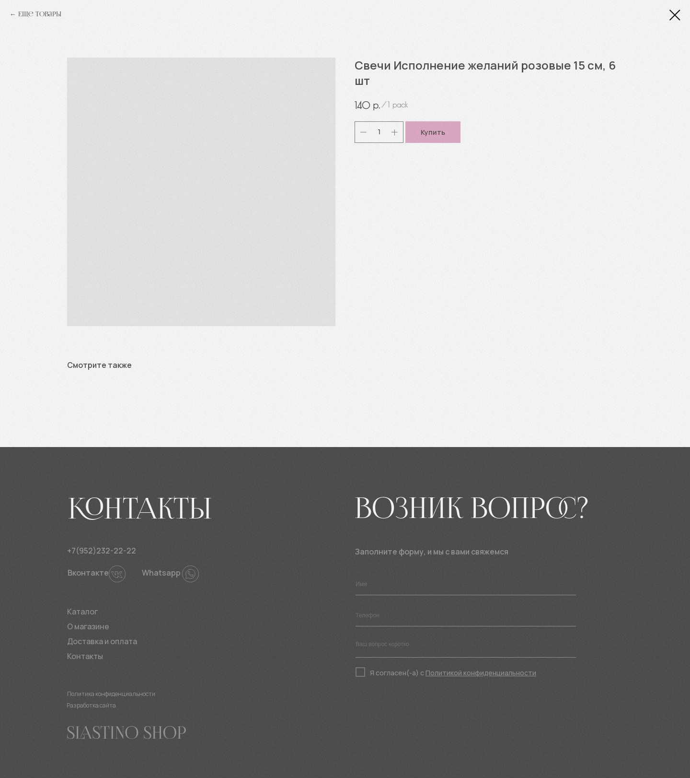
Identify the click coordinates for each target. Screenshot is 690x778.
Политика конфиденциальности (111, 694)
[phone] (466, 615)
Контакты (85, 656)
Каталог (82, 611)
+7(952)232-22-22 (101, 550)
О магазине (88, 626)
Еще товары (39, 14)
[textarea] (466, 647)
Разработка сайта (91, 705)
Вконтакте (88, 572)
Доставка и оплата (102, 641)
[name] (466, 584)
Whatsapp (161, 572)
